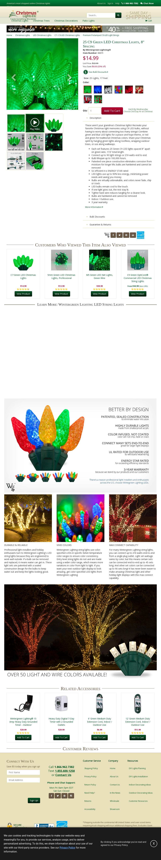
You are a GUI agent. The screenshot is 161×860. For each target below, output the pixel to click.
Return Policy (90, 784)
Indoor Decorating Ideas (140, 784)
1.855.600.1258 (65, 771)
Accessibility (89, 809)
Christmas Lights (22, 35)
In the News (115, 793)
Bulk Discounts (96, 216)
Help (117, 3)
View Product (23, 293)
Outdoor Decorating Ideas (141, 793)
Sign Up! (34, 800)
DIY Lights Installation (138, 776)
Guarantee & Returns (99, 224)
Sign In (110, 3)
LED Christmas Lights (42, 35)
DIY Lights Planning (137, 768)
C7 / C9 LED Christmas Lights (67, 35)
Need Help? (89, 793)
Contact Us (63, 775)
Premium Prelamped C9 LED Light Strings (101, 35)
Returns (87, 801)
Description (94, 117)
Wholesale (114, 801)
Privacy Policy (90, 776)
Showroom (115, 809)
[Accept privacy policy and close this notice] (153, 843)
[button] (69, 78)
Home (9, 35)
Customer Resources (138, 801)
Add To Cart (112, 111)
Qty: (85, 110)
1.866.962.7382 (64, 767)
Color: (86, 82)
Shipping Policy (91, 768)
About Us (101, 3)
